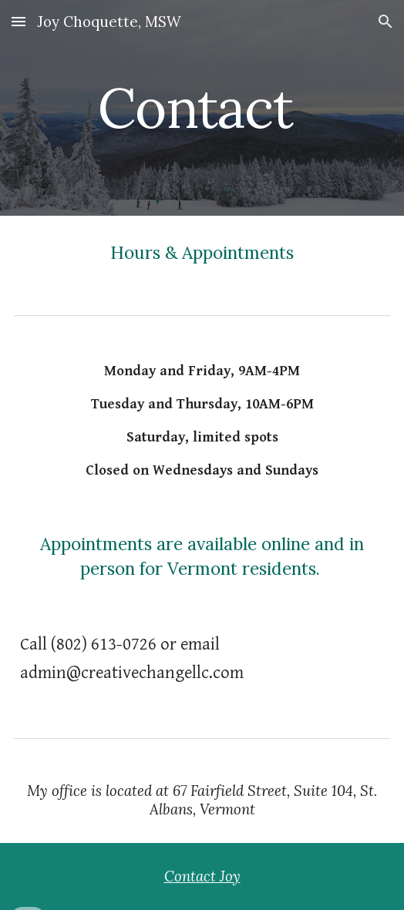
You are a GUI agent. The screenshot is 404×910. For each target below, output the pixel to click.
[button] (18, 21)
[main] (202, 108)
